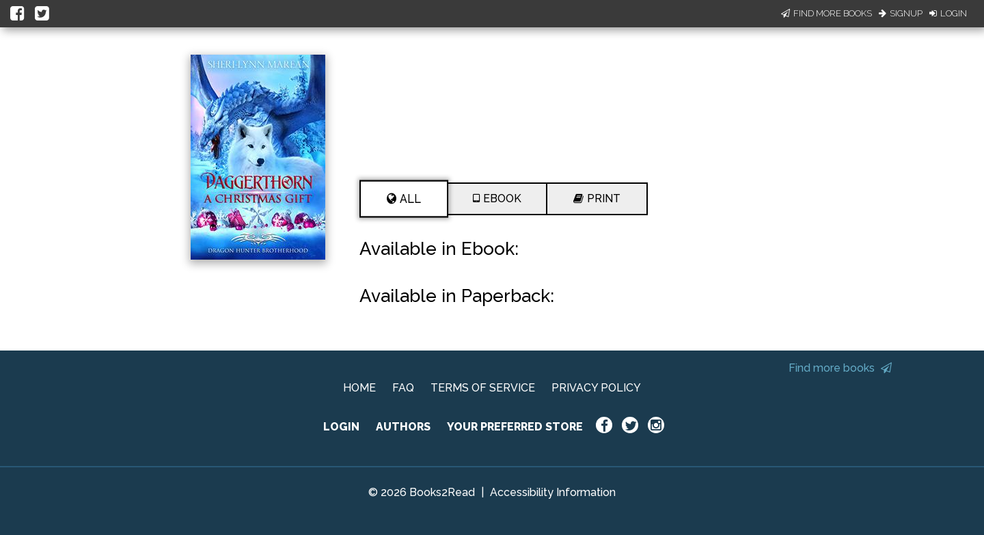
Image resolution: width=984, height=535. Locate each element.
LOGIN (341, 426)
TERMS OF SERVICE (482, 387)
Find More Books (826, 13)
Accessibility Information (553, 492)
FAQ (403, 387)
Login (948, 13)
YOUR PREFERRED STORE (515, 426)
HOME (359, 387)
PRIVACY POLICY (596, 387)
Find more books (840, 367)
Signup (900, 13)
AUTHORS (403, 426)
